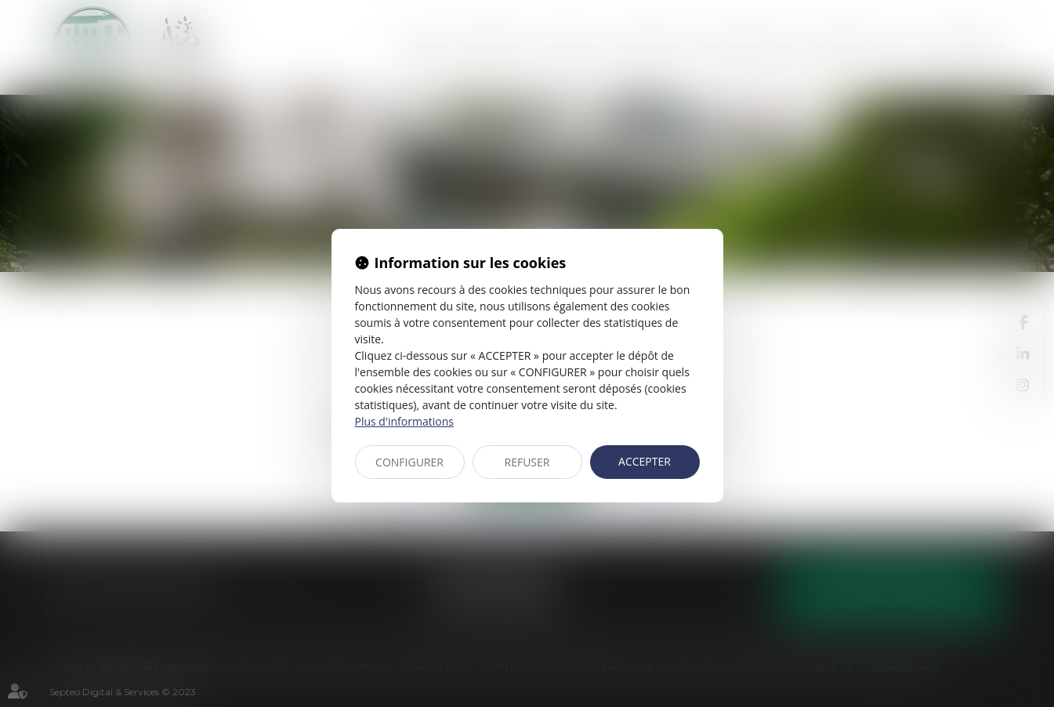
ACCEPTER (644, 461)
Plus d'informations (404, 421)
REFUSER (527, 462)
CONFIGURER (409, 462)
